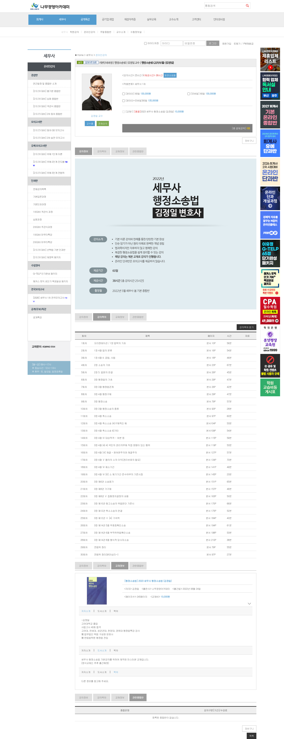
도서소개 (101, 611)
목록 (251, 735)
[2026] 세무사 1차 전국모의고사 (50, 299)
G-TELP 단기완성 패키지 (45, 273)
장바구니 (249, 140)
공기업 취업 (108, 19)
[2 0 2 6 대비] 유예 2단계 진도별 (50, 163)
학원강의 (74, 31)
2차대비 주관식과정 (42, 226)
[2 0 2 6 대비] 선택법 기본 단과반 (49, 249)
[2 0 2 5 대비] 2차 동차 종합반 (47, 113)
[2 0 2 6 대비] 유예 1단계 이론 (47, 154)
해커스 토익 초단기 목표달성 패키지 (50, 281)
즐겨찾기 (253, 5)
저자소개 (85, 611)
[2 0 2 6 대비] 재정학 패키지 (47, 257)
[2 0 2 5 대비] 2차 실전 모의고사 (48, 137)
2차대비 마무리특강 (42, 242)
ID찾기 (237, 43)
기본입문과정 (39, 196)
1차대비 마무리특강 (42, 234)
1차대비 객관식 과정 (43, 211)
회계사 (39, 19)
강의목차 (101, 151)
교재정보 (119, 151)
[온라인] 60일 (136, 93)
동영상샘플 (170, 75)
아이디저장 (151, 43)
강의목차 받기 (246, 327)
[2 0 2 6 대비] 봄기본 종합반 (47, 91)
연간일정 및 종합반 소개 (44, 83)
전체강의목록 (39, 189)
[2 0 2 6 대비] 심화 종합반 (45, 98)
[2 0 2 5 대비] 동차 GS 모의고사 (48, 130)
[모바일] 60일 (201, 93)
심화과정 (37, 219)
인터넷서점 (219, 19)
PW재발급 (248, 43)
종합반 (34, 75)
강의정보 (83, 151)
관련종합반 (138, 151)
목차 (116, 611)
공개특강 (85, 19)
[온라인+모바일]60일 (140, 100)
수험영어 (35, 265)
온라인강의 (89, 31)
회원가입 (226, 43)
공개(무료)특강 (38, 309)
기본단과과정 (39, 204)
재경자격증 (130, 19)
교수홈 (89, 123)
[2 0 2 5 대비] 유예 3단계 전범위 (48, 172)
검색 (247, 5)
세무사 (62, 19)
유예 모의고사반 (39, 145)
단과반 (34, 180)
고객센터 (196, 19)
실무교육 (151, 19)
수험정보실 (136, 31)
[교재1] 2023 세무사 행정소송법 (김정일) (153, 111)
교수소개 (173, 19)
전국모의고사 (37, 289)
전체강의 (102, 123)
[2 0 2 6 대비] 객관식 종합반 (47, 106)
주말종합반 (105, 31)
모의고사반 (36, 122)
